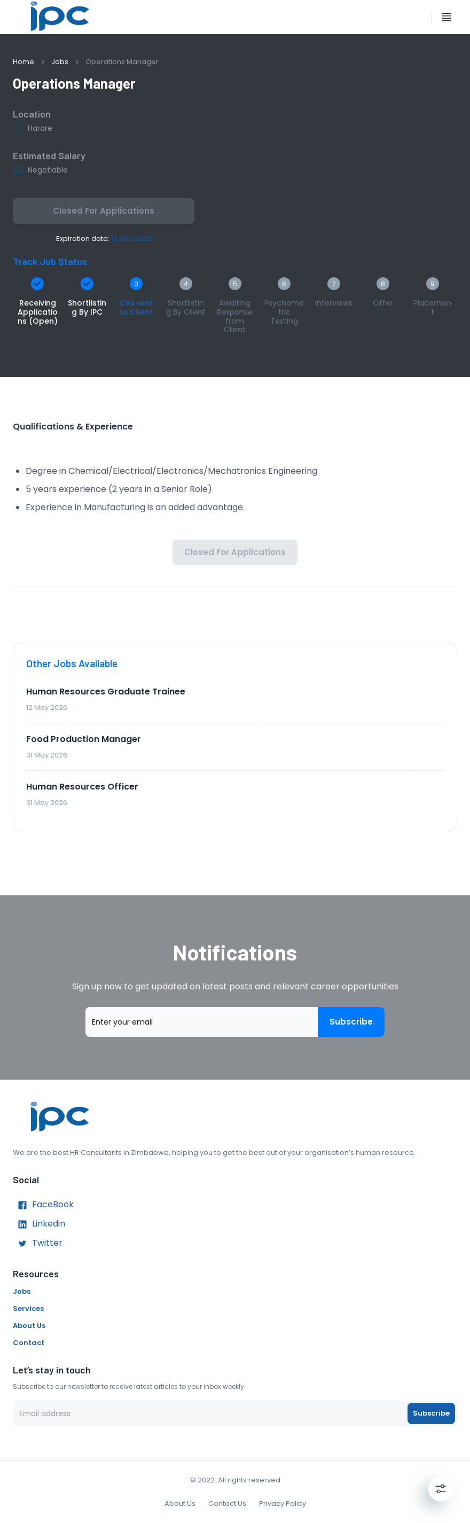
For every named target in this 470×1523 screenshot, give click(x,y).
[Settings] (440, 1489)
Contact (28, 1343)
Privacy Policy (282, 1503)
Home (23, 62)
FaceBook (43, 1205)
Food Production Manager (83, 739)
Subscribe (351, 1022)
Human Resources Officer (82, 786)
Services (28, 1308)
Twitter (37, 1243)
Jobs (59, 62)
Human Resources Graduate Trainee (105, 691)
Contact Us (227, 1503)
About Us (29, 1326)
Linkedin (39, 1224)
